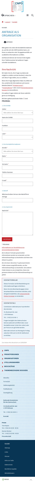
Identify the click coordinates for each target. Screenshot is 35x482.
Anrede (5, 148)
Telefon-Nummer (7, 172)
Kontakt (14, 22)
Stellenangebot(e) (9, 385)
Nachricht (5, 210)
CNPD (6, 350)
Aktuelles (6, 378)
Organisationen (7, 88)
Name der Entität (7, 117)
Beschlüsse (9, 366)
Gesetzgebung (7, 393)
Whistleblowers (9, 473)
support (7, 22)
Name (4, 156)
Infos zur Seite (9, 460)
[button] (27, 15)
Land (4, 134)
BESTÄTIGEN (7, 239)
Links (6, 452)
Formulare (6, 381)
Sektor (4, 109)
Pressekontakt (6, 436)
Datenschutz (9, 465)
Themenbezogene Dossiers (16, 370)
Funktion (5, 125)
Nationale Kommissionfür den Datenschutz (10, 401)
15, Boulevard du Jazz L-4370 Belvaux (10, 407)
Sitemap (7, 448)
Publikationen (7, 389)
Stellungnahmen (12, 362)
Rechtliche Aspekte (11, 469)
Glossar (7, 456)
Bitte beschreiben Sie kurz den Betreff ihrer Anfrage (15, 195)
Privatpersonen (17, 85)
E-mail (4, 180)
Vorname (5, 164)
